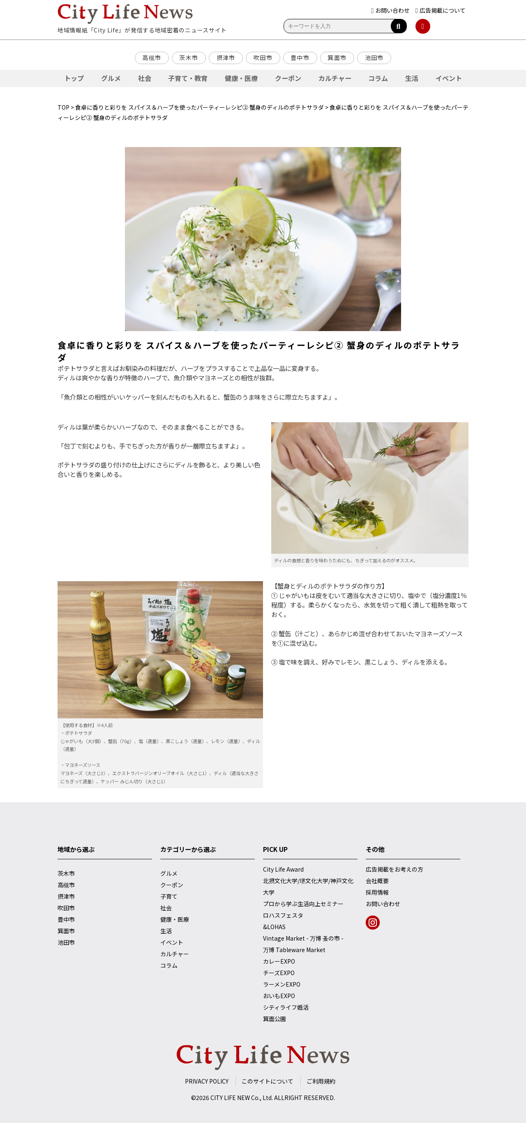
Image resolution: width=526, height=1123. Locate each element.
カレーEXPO (279, 961)
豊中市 (300, 57)
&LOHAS (274, 927)
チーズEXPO (279, 973)
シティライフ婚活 (286, 1007)
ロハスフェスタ (283, 915)
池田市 (374, 57)
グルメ (111, 78)
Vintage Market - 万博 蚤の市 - (303, 938)
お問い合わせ (383, 904)
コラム (378, 78)
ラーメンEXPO (281, 984)
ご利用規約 (321, 1081)
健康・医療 (241, 78)
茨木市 (188, 57)
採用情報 (377, 892)
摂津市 (226, 57)
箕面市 (337, 57)
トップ (74, 78)
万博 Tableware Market (294, 950)
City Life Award (283, 869)
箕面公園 (274, 1019)
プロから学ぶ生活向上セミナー (303, 904)
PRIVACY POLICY (206, 1081)
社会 (144, 78)
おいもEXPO (279, 996)
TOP (63, 107)
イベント (449, 78)
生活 (411, 78)
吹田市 (263, 57)
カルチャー (334, 78)
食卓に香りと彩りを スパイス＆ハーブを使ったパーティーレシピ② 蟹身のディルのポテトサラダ (199, 107)
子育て (169, 896)
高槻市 (151, 57)
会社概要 (377, 881)
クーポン (288, 78)
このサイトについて (267, 1081)
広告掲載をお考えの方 (394, 869)
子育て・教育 (188, 78)
